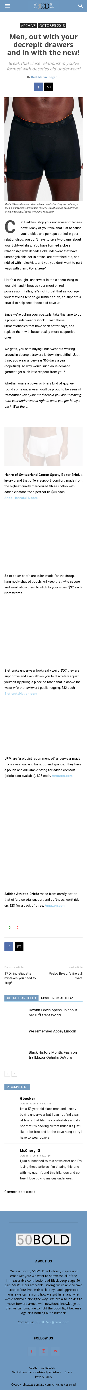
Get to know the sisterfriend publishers (36, 1372)
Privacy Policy (43, 1377)
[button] (7, 6)
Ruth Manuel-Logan (44, 77)
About (33, 1367)
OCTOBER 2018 (52, 25)
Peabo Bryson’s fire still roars (66, 976)
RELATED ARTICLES (21, 998)
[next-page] (14, 1074)
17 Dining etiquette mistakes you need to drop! (20, 978)
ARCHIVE (28, 25)
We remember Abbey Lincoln (52, 1031)
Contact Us (48, 1367)
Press (68, 1372)
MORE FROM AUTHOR (57, 998)
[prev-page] (7, 1074)
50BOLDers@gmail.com (52, 1322)
